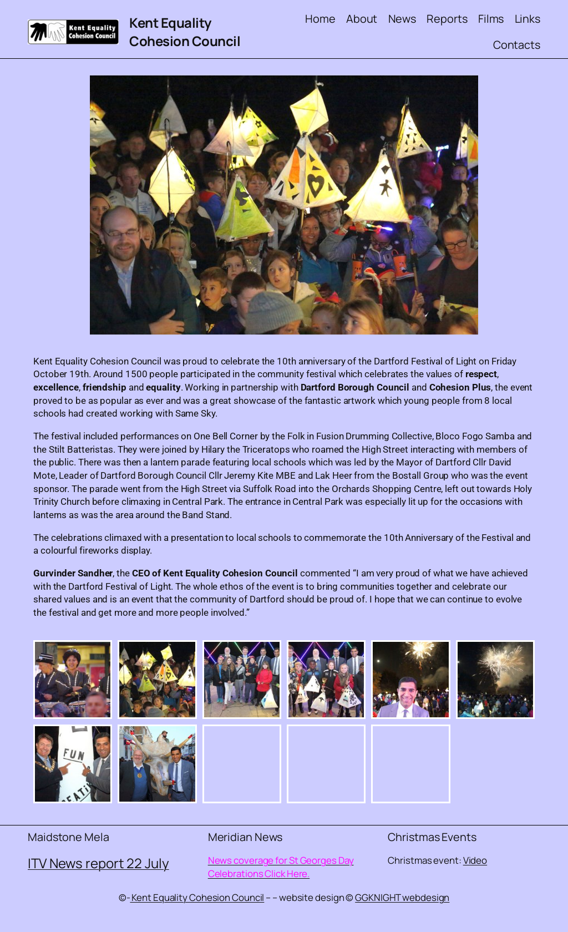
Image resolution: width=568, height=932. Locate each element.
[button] (72, 679)
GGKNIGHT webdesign (402, 897)
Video (475, 860)
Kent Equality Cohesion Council (184, 31)
